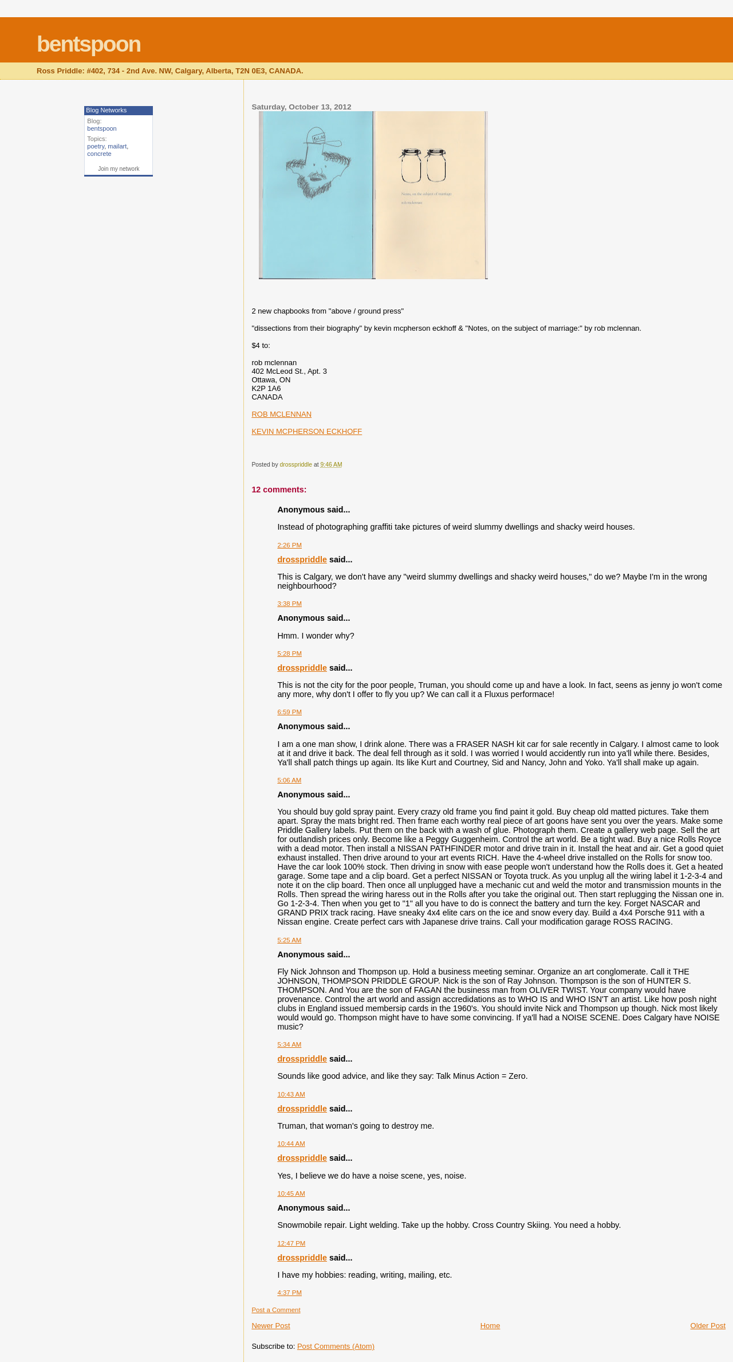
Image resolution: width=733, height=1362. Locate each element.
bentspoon (88, 44)
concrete (99, 153)
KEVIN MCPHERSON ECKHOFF (306, 431)
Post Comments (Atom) (336, 1346)
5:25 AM (289, 940)
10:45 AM (291, 1193)
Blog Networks (106, 110)
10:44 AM (291, 1143)
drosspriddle (302, 559)
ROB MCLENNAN (281, 414)
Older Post (708, 1325)
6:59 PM (289, 712)
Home (490, 1325)
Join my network (118, 169)
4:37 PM (289, 1292)
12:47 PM (291, 1243)
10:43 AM (291, 1094)
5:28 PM (289, 653)
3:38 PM (289, 603)
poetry (95, 146)
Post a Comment (275, 1309)
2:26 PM (289, 545)
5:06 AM (289, 780)
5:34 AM (289, 1044)
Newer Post (270, 1325)
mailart (117, 146)
